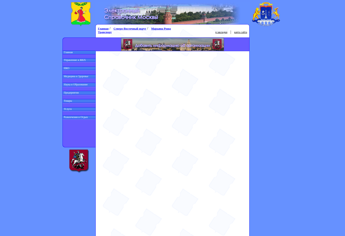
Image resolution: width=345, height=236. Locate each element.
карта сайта (240, 32)
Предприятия (71, 92)
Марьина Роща (161, 28)
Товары (67, 100)
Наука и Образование (75, 84)
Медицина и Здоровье (75, 76)
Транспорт (105, 32)
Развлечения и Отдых (75, 117)
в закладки (221, 32)
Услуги (67, 109)
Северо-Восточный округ (130, 28)
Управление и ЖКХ (74, 60)
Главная (68, 52)
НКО (66, 68)
